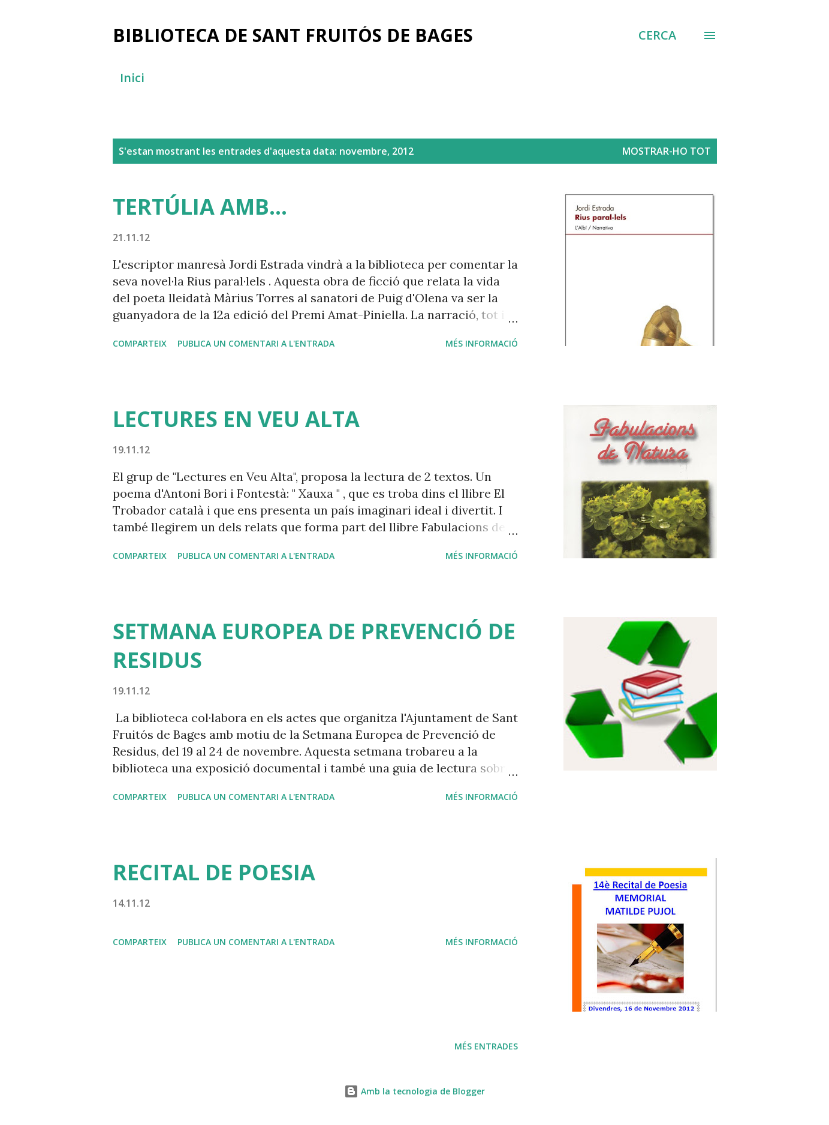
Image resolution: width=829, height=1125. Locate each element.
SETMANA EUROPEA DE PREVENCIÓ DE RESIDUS (314, 645)
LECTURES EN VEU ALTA (236, 419)
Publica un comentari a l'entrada (255, 343)
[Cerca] (657, 35)
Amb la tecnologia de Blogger (414, 1091)
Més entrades (486, 1046)
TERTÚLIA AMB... (200, 206)
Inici (132, 78)
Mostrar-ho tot (666, 151)
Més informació (481, 343)
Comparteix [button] (140, 343)
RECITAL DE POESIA (214, 872)
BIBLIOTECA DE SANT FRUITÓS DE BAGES (293, 35)
